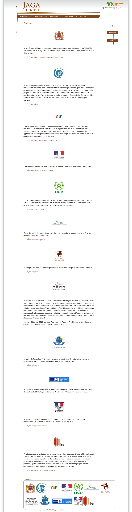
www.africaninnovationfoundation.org (43, 140)
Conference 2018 (71, 16)
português (114, 8)
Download (112, 32)
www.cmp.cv (34, 366)
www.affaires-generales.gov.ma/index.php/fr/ (46, 57)
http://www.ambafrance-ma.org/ (41, 170)
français (108, 8)
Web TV (113, 40)
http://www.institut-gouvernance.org (43, 470)
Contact (35, 510)
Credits (62, 510)
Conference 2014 (41, 16)
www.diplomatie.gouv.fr (38, 426)
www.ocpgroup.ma (37, 209)
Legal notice (42, 510)
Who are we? (28, 510)
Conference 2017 (56, 16)
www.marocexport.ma (38, 240)
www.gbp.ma (34, 272)
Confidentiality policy (53, 510)
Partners (83, 16)
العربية (119, 8)
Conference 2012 (26, 16)
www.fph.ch (34, 104)
